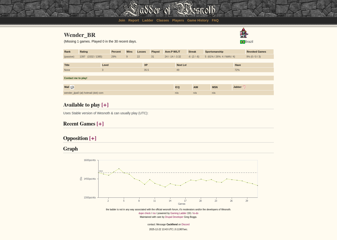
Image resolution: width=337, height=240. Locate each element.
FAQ (215, 20)
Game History (198, 20)
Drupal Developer (174, 217)
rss (154, 213)
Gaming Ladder (178, 213)
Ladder (147, 20)
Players (178, 20)
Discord (186, 224)
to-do (195, 213)
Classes (163, 20)
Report (133, 20)
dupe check (144, 213)
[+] (104, 105)
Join (121, 20)
